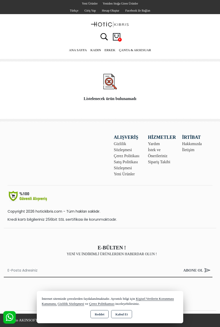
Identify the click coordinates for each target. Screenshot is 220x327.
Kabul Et (121, 314)
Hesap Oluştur (110, 10)
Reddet (99, 314)
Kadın (95, 50)
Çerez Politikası (127, 156)
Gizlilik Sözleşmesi (71, 304)
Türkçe (74, 10)
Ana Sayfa (78, 50)
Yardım (154, 144)
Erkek (110, 50)
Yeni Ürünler (124, 174)
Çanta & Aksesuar (135, 50)
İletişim (188, 150)
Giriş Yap (90, 10)
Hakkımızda (192, 144)
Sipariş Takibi (159, 162)
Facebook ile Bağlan (137, 10)
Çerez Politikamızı (101, 304)
